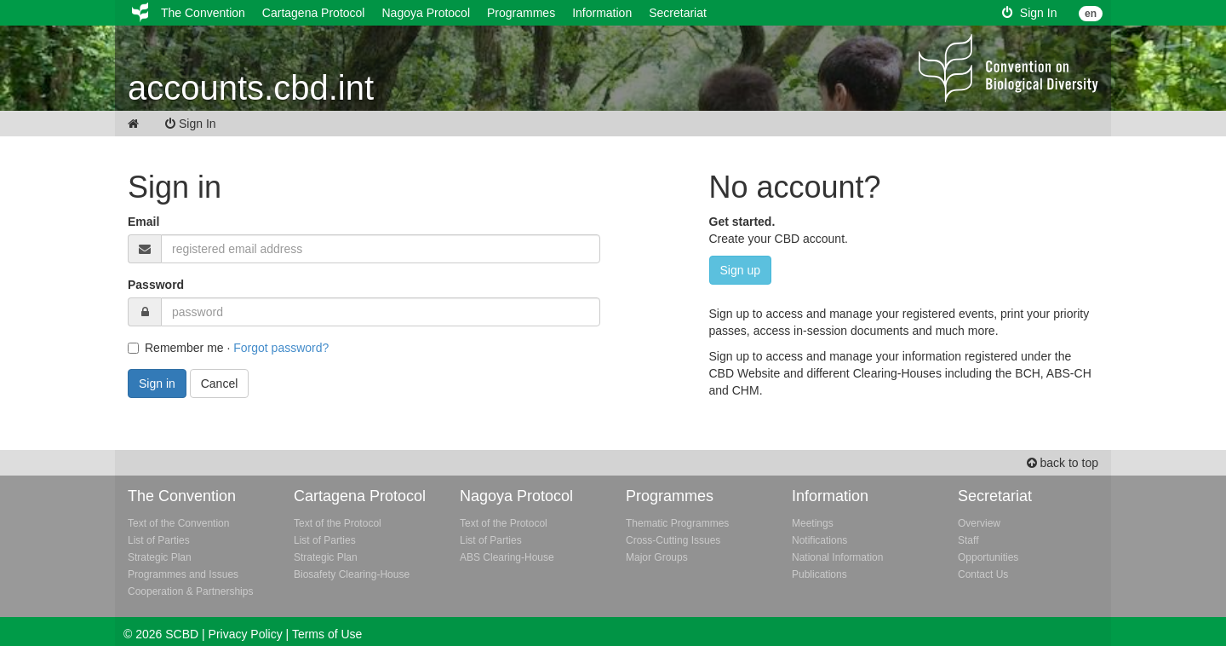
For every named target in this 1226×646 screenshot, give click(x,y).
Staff (968, 540)
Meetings (813, 523)
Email (143, 221)
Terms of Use (327, 634)
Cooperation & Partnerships (190, 591)
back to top (1062, 463)
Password (156, 284)
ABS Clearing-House (507, 557)
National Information (837, 557)
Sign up (740, 270)
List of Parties (159, 540)
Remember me (176, 348)
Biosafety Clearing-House (352, 574)
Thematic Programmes (677, 523)
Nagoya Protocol (425, 13)
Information (602, 13)
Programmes (521, 13)
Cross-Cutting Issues (673, 540)
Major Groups (657, 557)
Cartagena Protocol (313, 13)
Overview (979, 523)
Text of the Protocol (337, 523)
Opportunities (988, 557)
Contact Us (983, 574)
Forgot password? (281, 348)
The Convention (203, 13)
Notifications (819, 540)
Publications (819, 574)
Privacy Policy (246, 634)
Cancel (219, 383)
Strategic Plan (160, 557)
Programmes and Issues (183, 574)
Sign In (1029, 13)
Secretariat (678, 13)
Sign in (157, 383)
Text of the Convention (178, 523)
